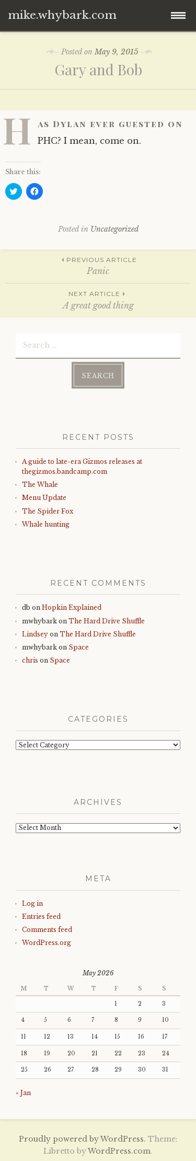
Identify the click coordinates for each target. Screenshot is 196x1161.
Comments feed (47, 930)
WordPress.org (46, 943)
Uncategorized (114, 229)
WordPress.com (119, 1151)
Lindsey (35, 634)
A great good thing (98, 299)
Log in (32, 903)
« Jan (23, 1093)
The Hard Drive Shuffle (106, 621)
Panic (98, 265)
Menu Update (44, 498)
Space (78, 647)
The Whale (40, 484)
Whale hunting (46, 524)
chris (30, 660)
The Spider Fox (47, 511)
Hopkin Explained (71, 607)
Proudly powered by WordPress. (82, 1139)
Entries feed (41, 916)
